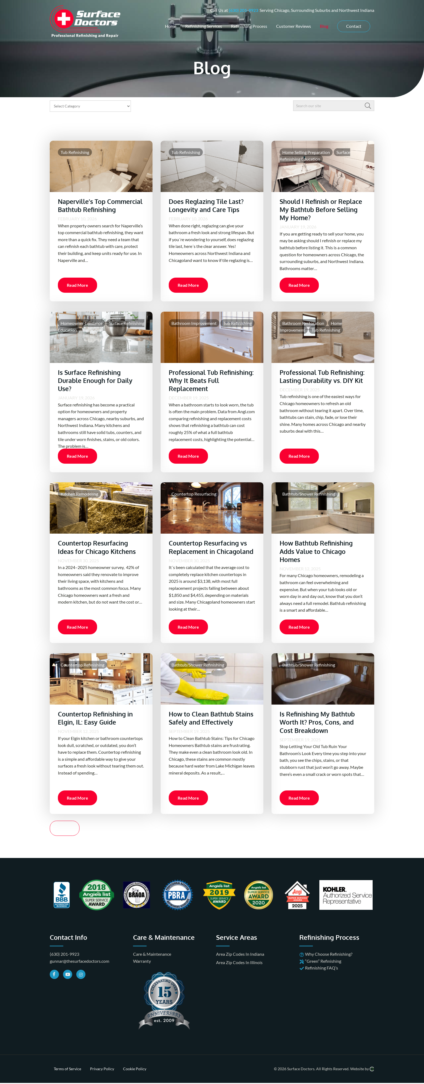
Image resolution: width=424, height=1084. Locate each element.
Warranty (142, 966)
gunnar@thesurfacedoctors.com (79, 966)
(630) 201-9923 (243, 9)
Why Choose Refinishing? (328, 959)
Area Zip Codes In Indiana (240, 959)
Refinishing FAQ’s (321, 973)
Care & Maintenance (152, 959)
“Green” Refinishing (323, 966)
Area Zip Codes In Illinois (239, 968)
